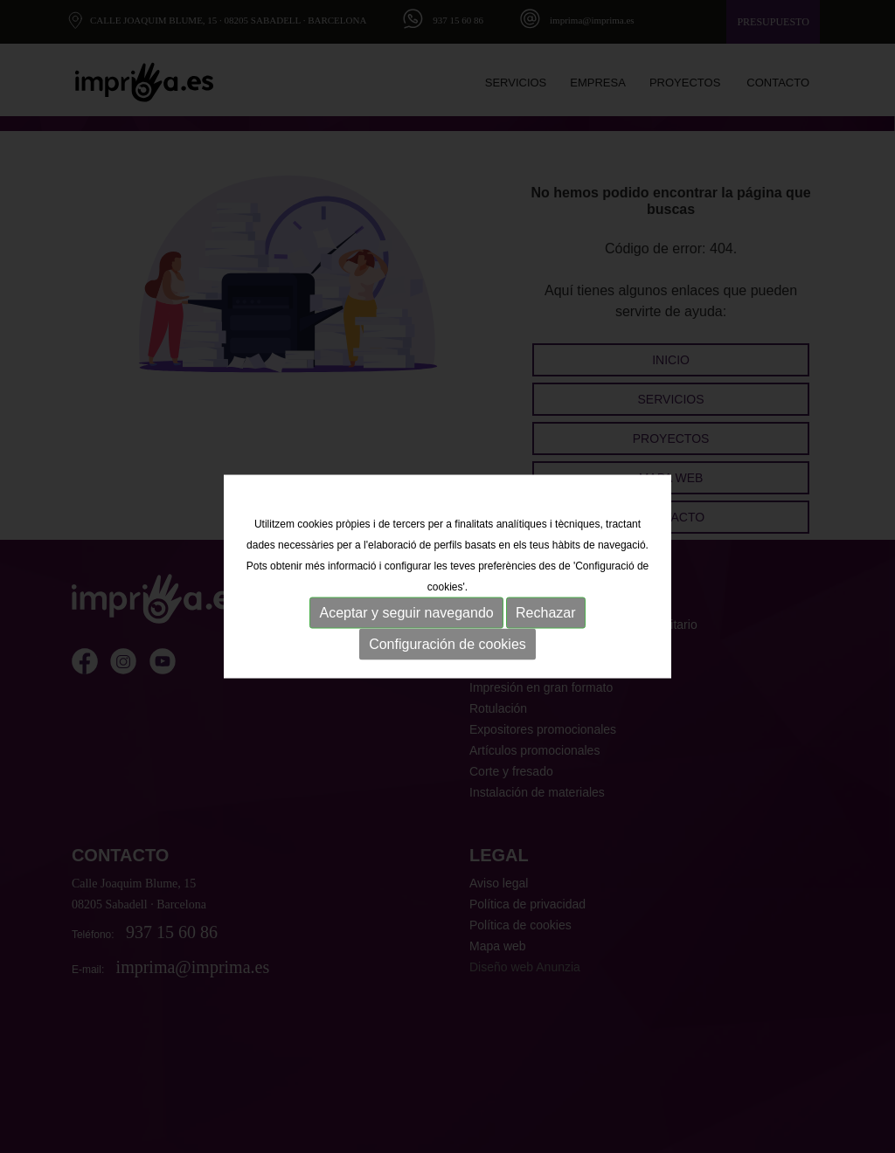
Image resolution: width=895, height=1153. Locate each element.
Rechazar (545, 612)
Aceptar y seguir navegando (406, 612)
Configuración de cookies (447, 644)
